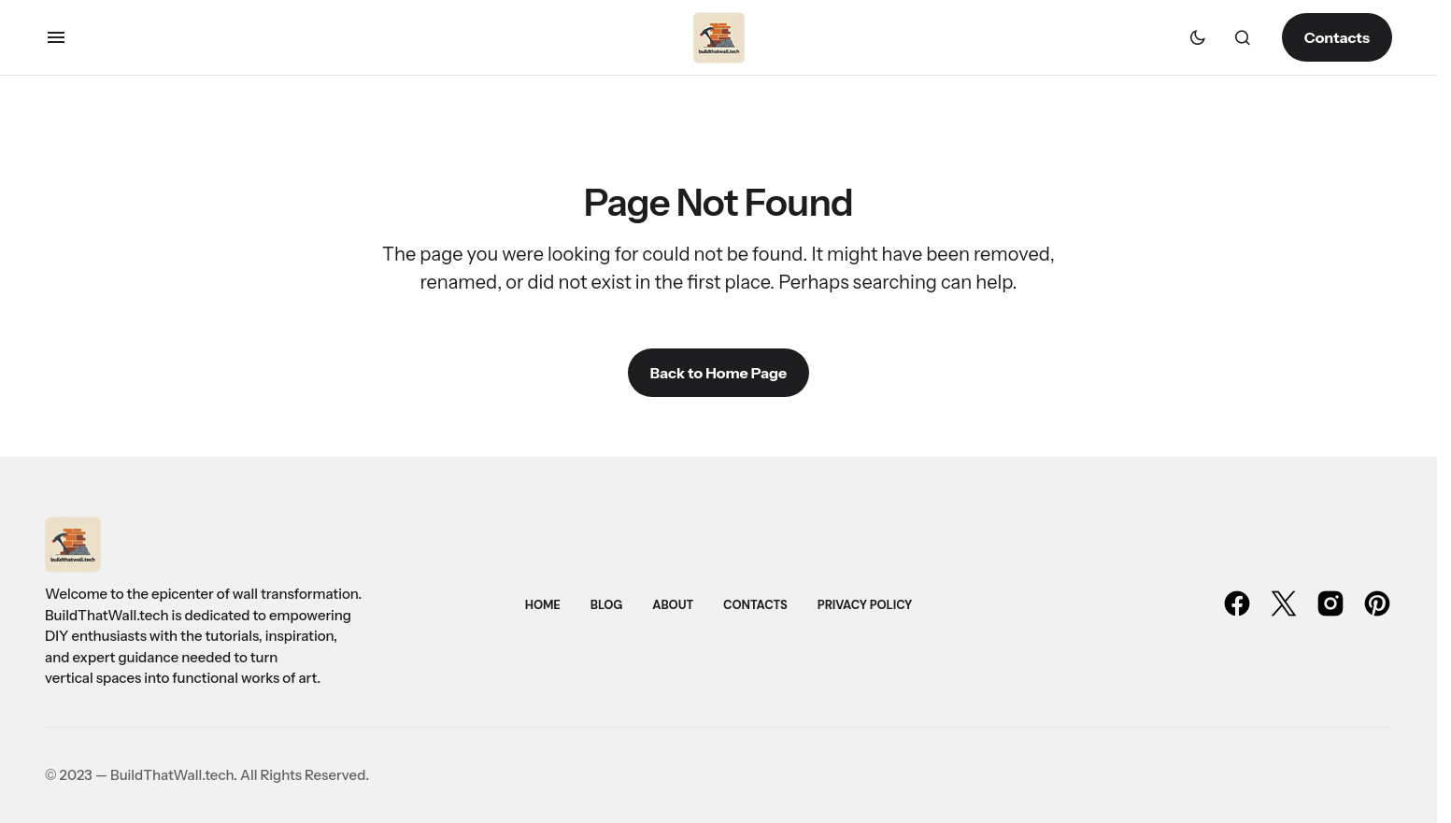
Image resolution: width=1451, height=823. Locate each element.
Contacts (1337, 37)
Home (543, 605)
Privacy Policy (865, 605)
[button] (56, 37)
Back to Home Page (718, 372)
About (672, 605)
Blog (606, 605)
